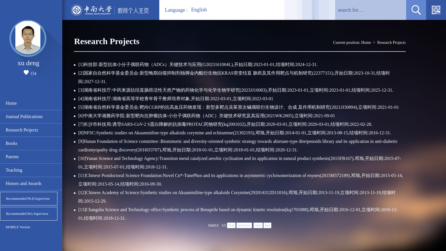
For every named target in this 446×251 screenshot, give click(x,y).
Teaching (14, 170)
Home (11, 103)
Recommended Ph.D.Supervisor (28, 199)
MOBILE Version (18, 227)
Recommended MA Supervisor (27, 214)
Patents (12, 156)
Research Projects (22, 129)
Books (11, 143)
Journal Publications (24, 116)
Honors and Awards (24, 183)
